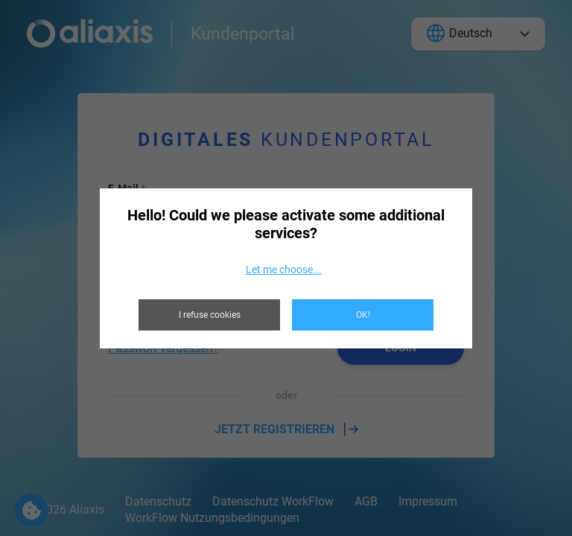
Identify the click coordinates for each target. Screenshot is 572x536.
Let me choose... (284, 269)
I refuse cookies (210, 315)
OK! (363, 315)
